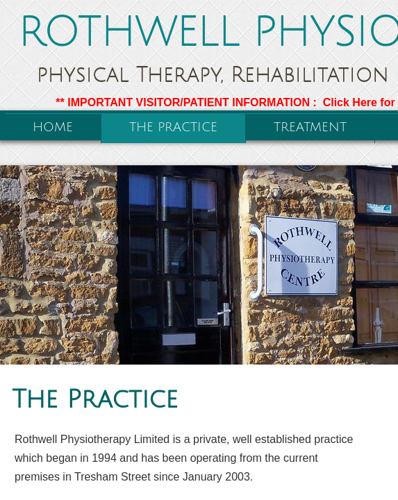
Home (53, 127)
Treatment (310, 127)
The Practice (173, 127)
